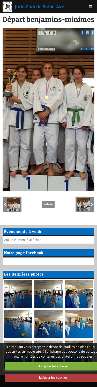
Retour (48, 204)
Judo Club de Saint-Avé (39, 6)
